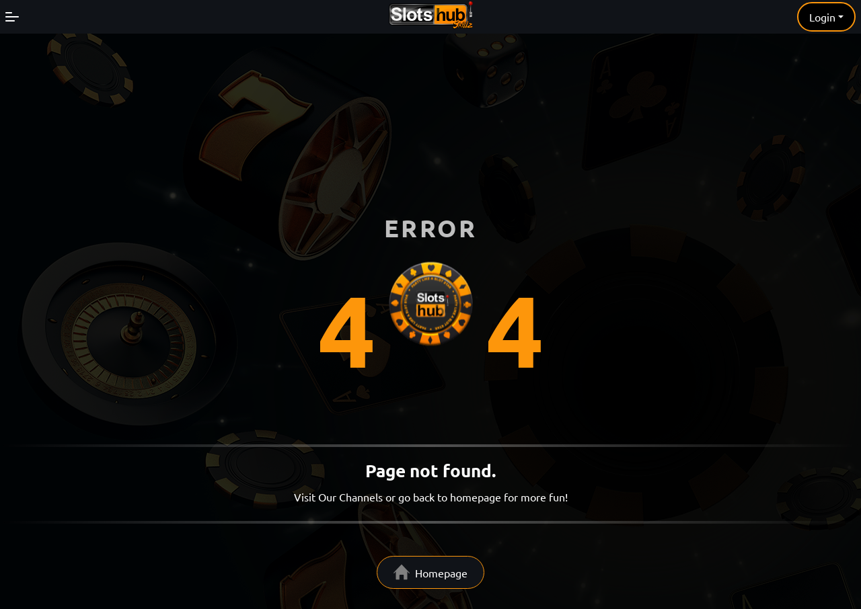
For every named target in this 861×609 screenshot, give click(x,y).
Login (822, 17)
